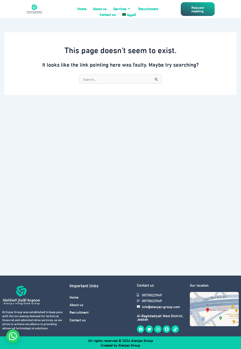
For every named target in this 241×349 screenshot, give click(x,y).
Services (121, 8)
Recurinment (148, 8)
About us (100, 8)
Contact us (107, 14)
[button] (12, 336)
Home (81, 8)
